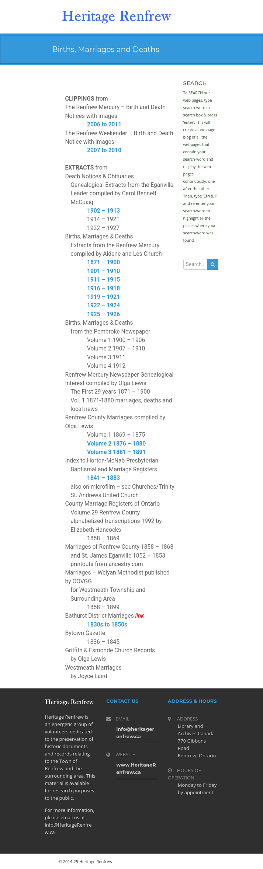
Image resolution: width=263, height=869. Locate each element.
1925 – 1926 (103, 314)
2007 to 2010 (104, 150)
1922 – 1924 (103, 305)
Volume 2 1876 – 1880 (116, 443)
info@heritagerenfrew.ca (135, 732)
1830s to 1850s (107, 624)
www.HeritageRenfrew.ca (136, 768)
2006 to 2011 (104, 124)
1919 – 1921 (103, 297)
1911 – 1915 (103, 279)
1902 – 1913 (103, 210)
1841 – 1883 (103, 478)
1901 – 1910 (103, 271)
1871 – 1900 (103, 262)
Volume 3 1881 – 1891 (116, 452)
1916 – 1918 (103, 288)
